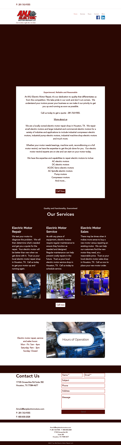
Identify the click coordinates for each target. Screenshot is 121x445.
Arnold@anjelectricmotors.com (30, 409)
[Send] (83, 412)
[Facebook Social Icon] (98, 17)
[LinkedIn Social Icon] (103, 17)
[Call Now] (60, 191)
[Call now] (60, 305)
